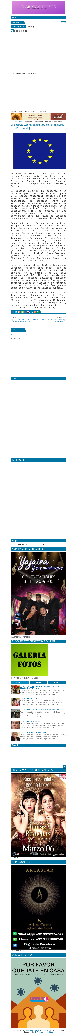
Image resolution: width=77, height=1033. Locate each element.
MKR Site (49, 1032)
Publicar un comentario (21, 335)
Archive (57, 682)
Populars (19, 682)
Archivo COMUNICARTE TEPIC (37, 1030)
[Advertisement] (44, 92)
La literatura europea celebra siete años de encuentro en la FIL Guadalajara (37, 126)
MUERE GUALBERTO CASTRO (30, 721)
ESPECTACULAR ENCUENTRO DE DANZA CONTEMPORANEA (40, 710)
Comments (38, 682)
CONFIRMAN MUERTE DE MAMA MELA (33, 733)
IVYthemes (39, 1032)
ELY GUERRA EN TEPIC (28, 698)
